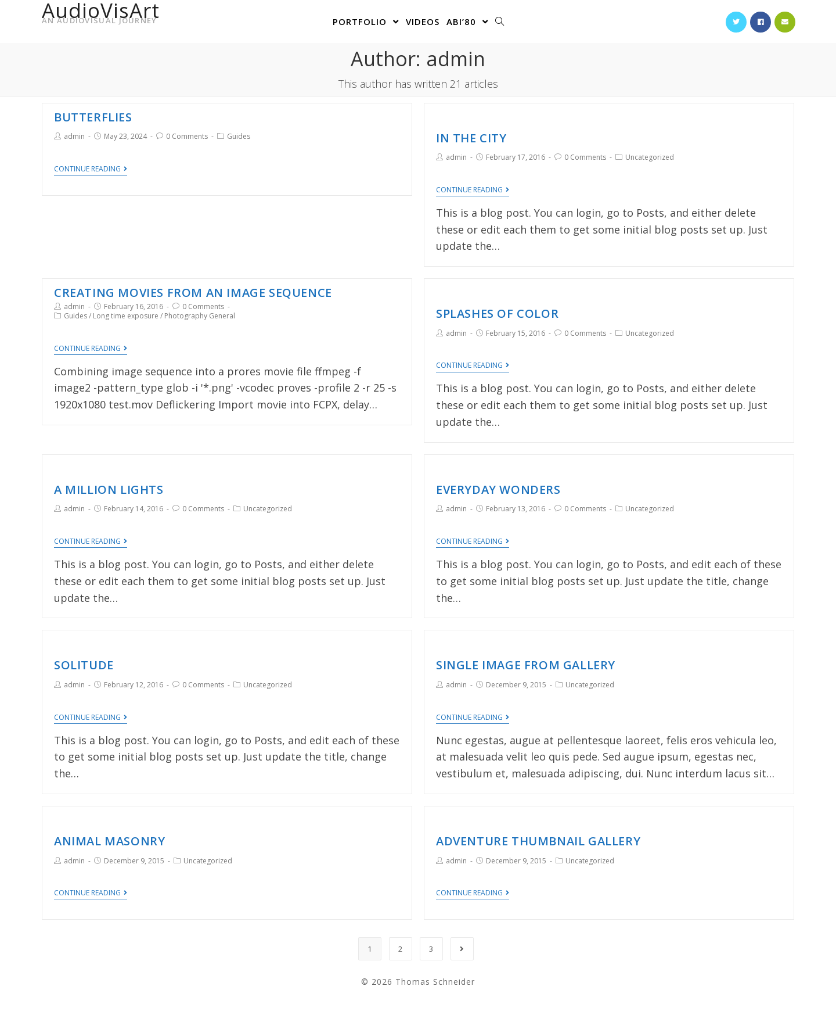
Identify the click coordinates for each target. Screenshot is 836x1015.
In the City (471, 138)
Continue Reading (90, 169)
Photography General (199, 316)
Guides (238, 136)
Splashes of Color (497, 313)
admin (74, 136)
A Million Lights (109, 489)
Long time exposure (125, 316)
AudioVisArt (101, 16)
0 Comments (187, 136)
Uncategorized (649, 157)
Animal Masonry (109, 841)
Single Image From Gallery (525, 665)
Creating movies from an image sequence (193, 292)
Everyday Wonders (498, 489)
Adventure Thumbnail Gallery (538, 841)
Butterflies (93, 117)
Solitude (84, 665)
